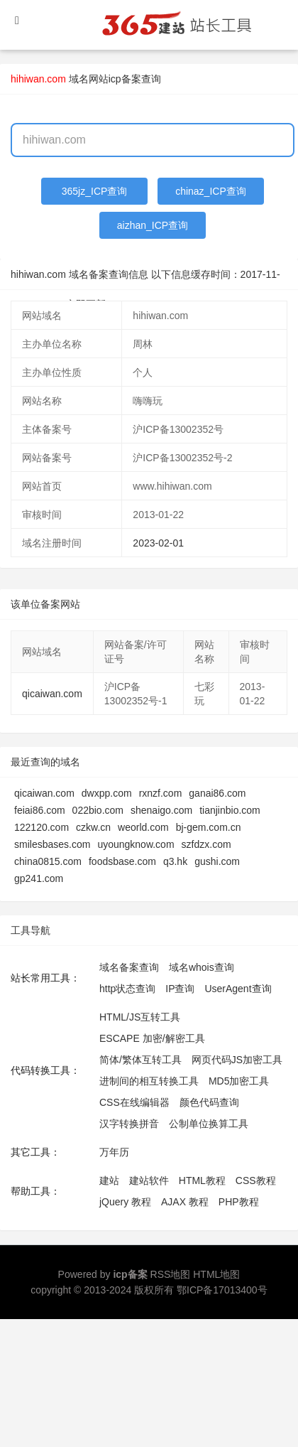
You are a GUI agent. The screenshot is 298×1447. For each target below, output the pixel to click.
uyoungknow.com (135, 844)
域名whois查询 (201, 967)
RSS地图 (170, 1274)
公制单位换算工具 (208, 1123)
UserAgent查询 (237, 988)
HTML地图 (216, 1274)
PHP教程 (239, 1201)
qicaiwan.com (52, 693)
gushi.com (217, 861)
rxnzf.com (160, 793)
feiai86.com (39, 810)
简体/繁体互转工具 (140, 1059)
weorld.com (143, 827)
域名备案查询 (129, 967)
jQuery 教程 (125, 1201)
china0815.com (48, 861)
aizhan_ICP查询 (152, 225)
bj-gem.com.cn (208, 827)
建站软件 (149, 1180)
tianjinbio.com (229, 810)
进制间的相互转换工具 (149, 1081)
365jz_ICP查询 (95, 191)
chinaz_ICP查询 (210, 191)
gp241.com (38, 878)
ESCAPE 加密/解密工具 (152, 1038)
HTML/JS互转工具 (139, 1017)
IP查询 (179, 988)
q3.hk (175, 861)
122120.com (41, 827)
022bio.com (97, 810)
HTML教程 (202, 1180)
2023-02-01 (158, 543)
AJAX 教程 (185, 1201)
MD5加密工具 (239, 1081)
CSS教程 (256, 1180)
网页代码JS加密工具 (237, 1059)
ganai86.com (217, 793)
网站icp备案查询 (125, 79)
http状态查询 (127, 988)
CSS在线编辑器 (134, 1102)
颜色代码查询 (209, 1102)
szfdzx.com (206, 844)
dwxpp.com (107, 793)
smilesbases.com (52, 844)
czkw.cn (93, 827)
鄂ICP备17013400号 (222, 1290)
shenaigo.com (161, 810)
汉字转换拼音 (129, 1123)
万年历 (114, 1152)
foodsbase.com (122, 861)
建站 (109, 1180)
